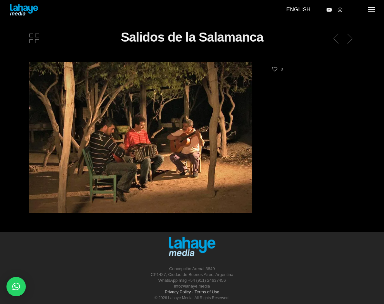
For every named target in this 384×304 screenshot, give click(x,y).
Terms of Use (207, 291)
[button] (16, 286)
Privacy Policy (178, 291)
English (298, 9)
